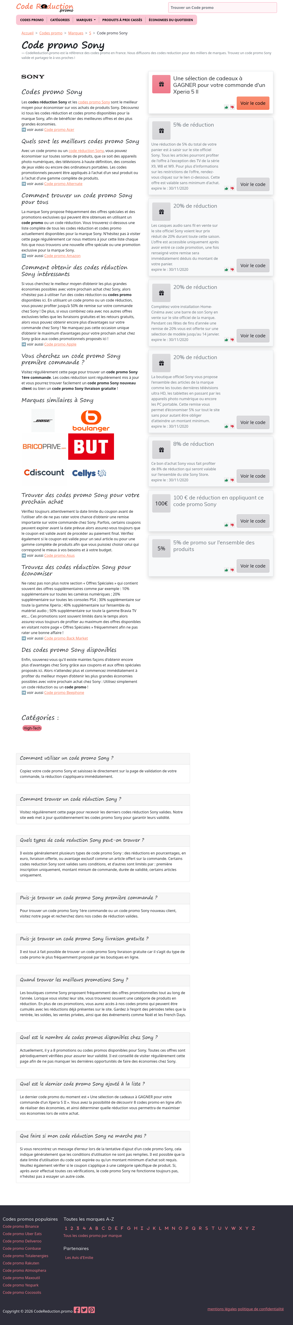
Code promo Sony (112, 33)
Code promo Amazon (62, 255)
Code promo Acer (59, 129)
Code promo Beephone (64, 692)
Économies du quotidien (171, 20)
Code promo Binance (21, 1226)
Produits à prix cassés (122, 20)
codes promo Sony (94, 102)
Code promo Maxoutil (21, 1277)
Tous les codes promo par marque (92, 1235)
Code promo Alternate (63, 183)
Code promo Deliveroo (22, 1241)
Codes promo (31, 20)
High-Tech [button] (32, 728)
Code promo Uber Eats (22, 1233)
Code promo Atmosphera (24, 1270)
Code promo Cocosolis (22, 1292)
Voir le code (253, 103)
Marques (75, 33)
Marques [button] (84, 20)
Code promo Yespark (20, 1285)
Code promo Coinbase (22, 1248)
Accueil (28, 33)
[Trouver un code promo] (222, 7)
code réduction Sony (86, 150)
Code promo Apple (60, 344)
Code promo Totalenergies (25, 1255)
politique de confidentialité (261, 1308)
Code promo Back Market (66, 638)
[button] (226, 107)
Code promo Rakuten (21, 1263)
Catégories (60, 20)
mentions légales (222, 1308)
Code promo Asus (59, 555)
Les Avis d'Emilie (79, 1257)
